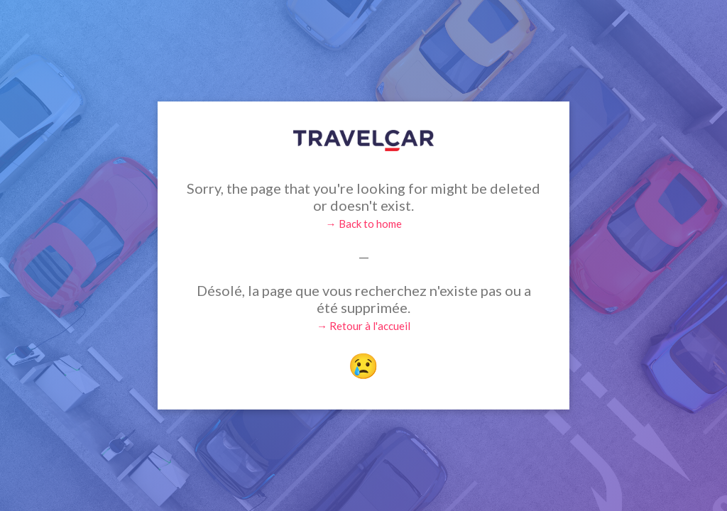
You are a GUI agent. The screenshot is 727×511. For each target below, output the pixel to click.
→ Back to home (364, 223)
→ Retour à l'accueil (363, 325)
